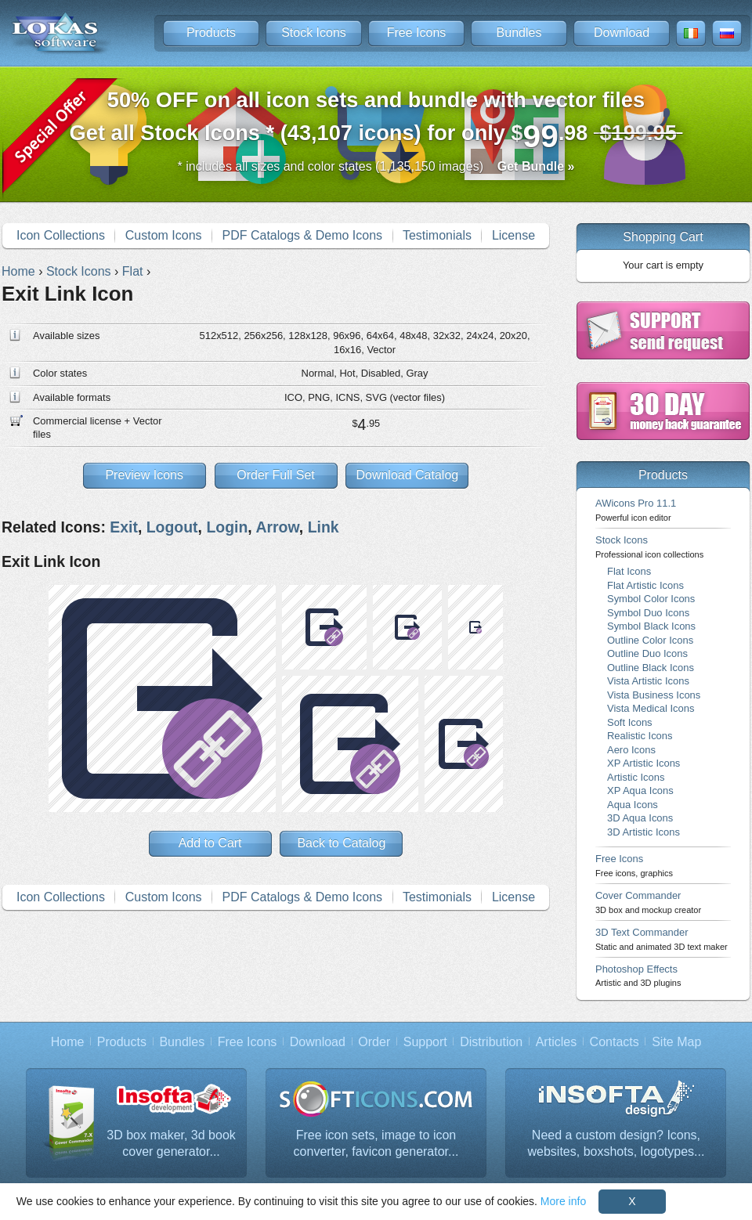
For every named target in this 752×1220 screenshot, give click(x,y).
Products (211, 32)
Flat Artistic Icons (645, 585)
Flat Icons (629, 571)
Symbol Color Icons (651, 599)
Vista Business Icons (653, 695)
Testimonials (437, 235)
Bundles (519, 32)
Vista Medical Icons (650, 708)
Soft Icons (630, 722)
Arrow (276, 527)
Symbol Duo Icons (648, 613)
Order (374, 1042)
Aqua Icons (632, 804)
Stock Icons (313, 32)
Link (323, 527)
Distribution (491, 1042)
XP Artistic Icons (643, 763)
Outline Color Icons (650, 640)
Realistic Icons (640, 736)
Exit (124, 527)
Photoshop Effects (638, 975)
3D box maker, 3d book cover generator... (171, 1143)
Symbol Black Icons (651, 626)
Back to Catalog (341, 843)
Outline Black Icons (650, 667)
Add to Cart (210, 843)
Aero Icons (631, 750)
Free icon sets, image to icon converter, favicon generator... (376, 1143)
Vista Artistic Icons (648, 681)
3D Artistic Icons (643, 832)
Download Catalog (407, 475)
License (513, 235)
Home (68, 1042)
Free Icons (416, 32)
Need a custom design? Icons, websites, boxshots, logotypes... (616, 1143)
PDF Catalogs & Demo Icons (302, 235)
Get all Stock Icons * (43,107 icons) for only (376, 121)
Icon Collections (60, 235)
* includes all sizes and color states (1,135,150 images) (376, 166)
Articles (556, 1042)
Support (425, 1042)
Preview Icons (144, 475)
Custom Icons (163, 235)
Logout (172, 527)
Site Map (676, 1042)
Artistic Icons (635, 777)
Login (227, 527)
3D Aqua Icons (640, 818)
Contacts (614, 1042)
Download (621, 32)
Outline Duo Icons (647, 653)
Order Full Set (276, 475)
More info (563, 1201)
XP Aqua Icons (640, 790)
